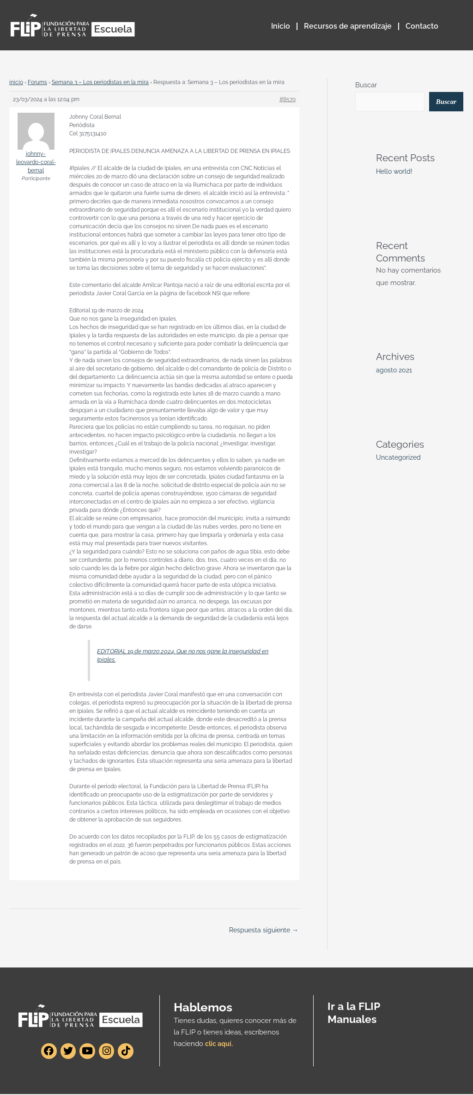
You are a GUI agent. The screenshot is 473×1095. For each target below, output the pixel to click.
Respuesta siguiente (261, 930)
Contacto (422, 26)
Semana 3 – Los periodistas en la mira (100, 82)
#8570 (287, 99)
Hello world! (395, 172)
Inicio (280, 26)
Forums (37, 82)
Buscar (366, 85)
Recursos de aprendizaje (348, 26)
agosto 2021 (395, 371)
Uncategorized (399, 458)
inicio (16, 82)
